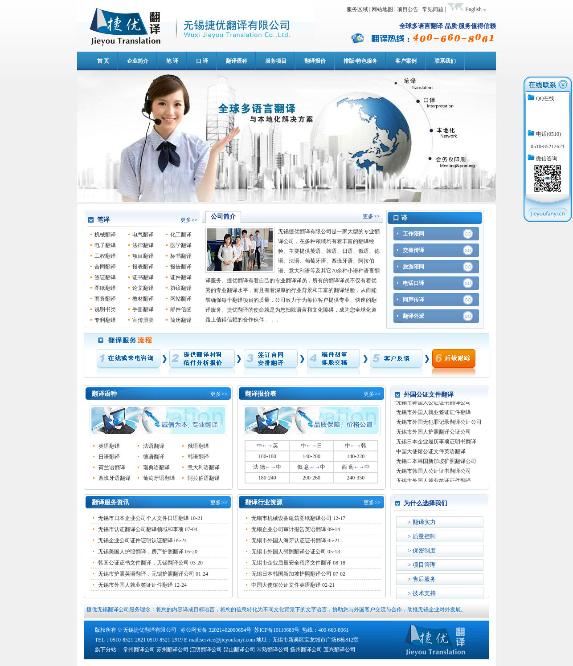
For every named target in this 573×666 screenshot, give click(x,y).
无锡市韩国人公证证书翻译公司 (433, 404)
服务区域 (357, 9)
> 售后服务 (422, 579)
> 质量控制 (422, 536)
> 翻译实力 (422, 522)
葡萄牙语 (315, 261)
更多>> (188, 220)
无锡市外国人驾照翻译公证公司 (288, 551)
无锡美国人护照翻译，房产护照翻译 (141, 551)
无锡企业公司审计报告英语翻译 (288, 529)
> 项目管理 (422, 564)
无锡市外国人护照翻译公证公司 (433, 433)
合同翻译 (105, 267)
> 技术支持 (422, 593)
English (473, 9)
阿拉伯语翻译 (204, 478)
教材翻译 (143, 299)
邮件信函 (181, 309)
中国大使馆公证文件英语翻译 (286, 585)
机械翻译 (105, 234)
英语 (315, 251)
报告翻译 (181, 267)
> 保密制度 (422, 550)
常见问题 (432, 9)
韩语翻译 (198, 457)
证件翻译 (181, 277)
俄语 (363, 251)
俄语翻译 (198, 446)
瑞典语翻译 (156, 467)
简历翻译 (181, 320)
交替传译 (413, 250)
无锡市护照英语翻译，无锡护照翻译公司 (146, 574)
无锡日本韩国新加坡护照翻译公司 (291, 574)
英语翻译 (109, 446)
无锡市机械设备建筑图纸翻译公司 (291, 518)
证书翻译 (143, 277)
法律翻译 (143, 245)
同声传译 (413, 299)
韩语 (331, 251)
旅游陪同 (413, 267)
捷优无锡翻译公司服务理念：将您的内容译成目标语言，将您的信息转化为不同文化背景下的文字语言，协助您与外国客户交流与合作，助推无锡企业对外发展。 (276, 609)
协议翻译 (181, 288)
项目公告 (407, 9)
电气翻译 (143, 234)
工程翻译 (105, 256)
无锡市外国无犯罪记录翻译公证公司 (439, 423)
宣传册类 (143, 320)
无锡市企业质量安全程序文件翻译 (291, 563)
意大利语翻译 (204, 467)
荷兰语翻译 (111, 467)
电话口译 (413, 283)
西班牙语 (342, 261)
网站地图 (382, 9)
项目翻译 (143, 256)
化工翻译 (181, 234)
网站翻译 (181, 299)
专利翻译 (105, 320)
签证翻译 (105, 277)
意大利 (297, 271)
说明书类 (105, 309)
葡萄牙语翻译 (159, 478)
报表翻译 (143, 267)
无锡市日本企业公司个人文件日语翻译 (143, 518)
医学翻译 (181, 245)
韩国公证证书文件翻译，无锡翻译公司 (143, 563)
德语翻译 (153, 457)
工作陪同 (413, 234)
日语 (347, 251)
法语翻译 (153, 446)
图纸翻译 (105, 288)
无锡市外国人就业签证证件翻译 (135, 585)
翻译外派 (413, 316)
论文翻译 (143, 288)
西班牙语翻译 (114, 478)
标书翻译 (181, 256)
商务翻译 (105, 299)
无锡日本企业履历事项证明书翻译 (436, 443)
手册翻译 (143, 309)
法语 (294, 261)
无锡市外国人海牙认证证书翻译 (288, 540)
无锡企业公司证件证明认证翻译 (135, 540)
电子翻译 (105, 245)
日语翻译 (109, 457)
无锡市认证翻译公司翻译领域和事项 (141, 529)
